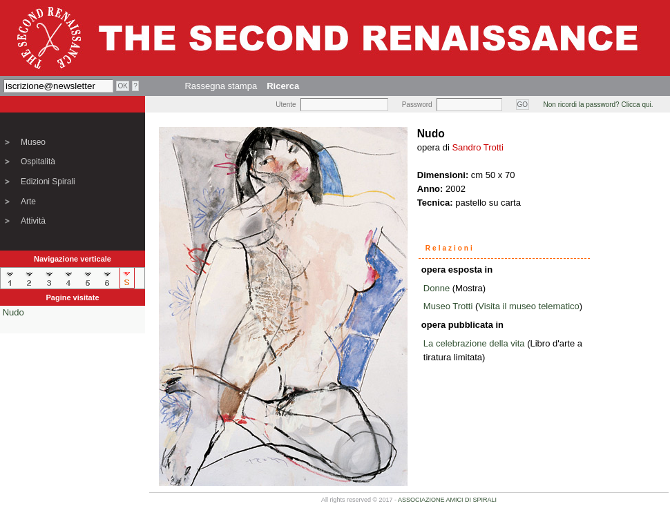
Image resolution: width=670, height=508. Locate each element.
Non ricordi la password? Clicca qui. (598, 104)
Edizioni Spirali (48, 181)
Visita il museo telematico (528, 306)
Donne (436, 288)
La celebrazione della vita (474, 343)
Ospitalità (38, 161)
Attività (33, 221)
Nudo (13, 312)
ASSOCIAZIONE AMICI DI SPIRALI (447, 499)
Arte (28, 201)
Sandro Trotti (477, 147)
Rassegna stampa (220, 86)
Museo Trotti (448, 306)
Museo (33, 142)
